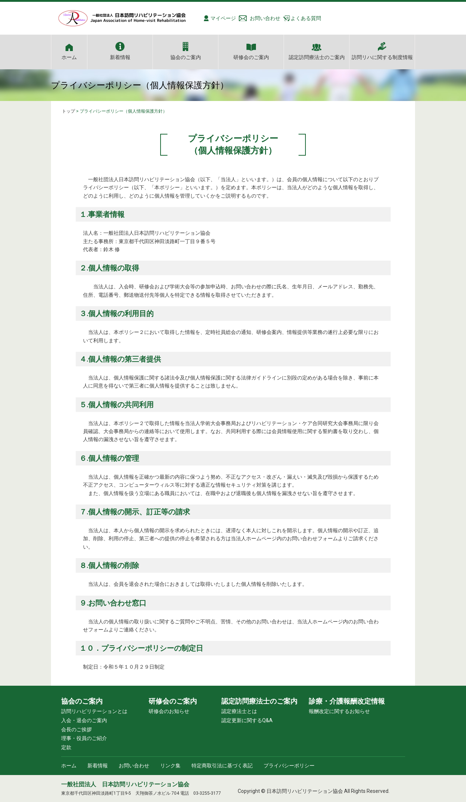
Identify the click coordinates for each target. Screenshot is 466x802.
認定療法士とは (239, 711)
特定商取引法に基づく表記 (222, 765)
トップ (68, 111)
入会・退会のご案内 (84, 720)
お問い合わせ (265, 18)
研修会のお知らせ (169, 711)
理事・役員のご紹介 (84, 738)
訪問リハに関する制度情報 (382, 57)
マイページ (223, 18)
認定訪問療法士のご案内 (317, 57)
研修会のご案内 (251, 57)
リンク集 (170, 765)
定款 (66, 747)
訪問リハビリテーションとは (94, 711)
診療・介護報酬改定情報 (347, 701)
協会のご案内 (185, 57)
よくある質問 (306, 18)
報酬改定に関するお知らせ (339, 711)
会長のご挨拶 (76, 729)
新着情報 (120, 57)
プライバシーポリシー (289, 765)
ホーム (69, 57)
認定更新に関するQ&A (247, 720)
